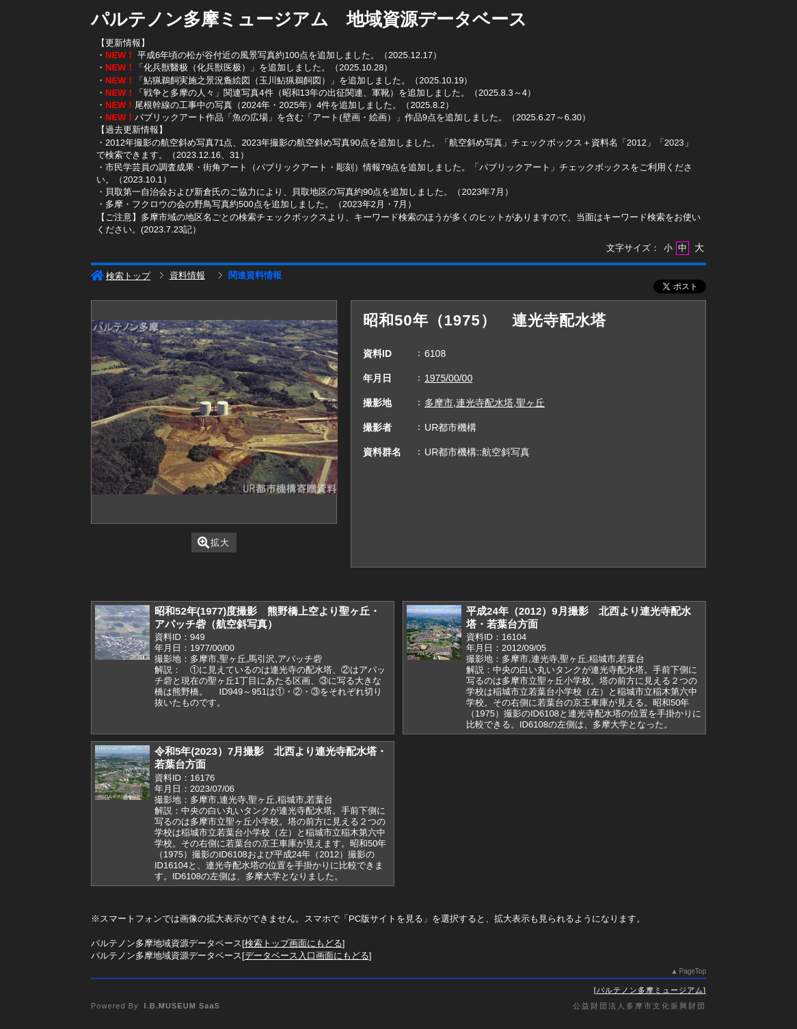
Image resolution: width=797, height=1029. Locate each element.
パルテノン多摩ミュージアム (650, 990)
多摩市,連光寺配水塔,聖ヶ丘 (484, 402)
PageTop (692, 971)
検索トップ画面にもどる (293, 943)
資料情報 (187, 275)
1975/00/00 (448, 378)
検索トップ (120, 276)
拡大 (214, 542)
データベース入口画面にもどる (307, 955)
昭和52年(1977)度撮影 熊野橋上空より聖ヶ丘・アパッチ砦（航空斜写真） (267, 617)
